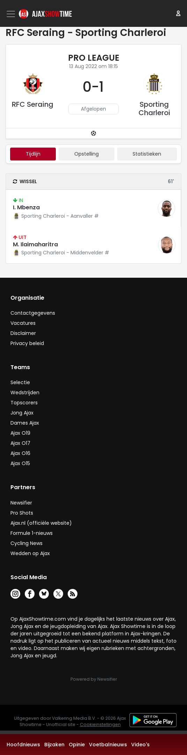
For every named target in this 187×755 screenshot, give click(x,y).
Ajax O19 (20, 432)
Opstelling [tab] (86, 153)
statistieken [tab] (147, 153)
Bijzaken (54, 744)
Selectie (20, 382)
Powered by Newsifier (93, 679)
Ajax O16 (20, 453)
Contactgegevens (32, 312)
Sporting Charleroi (154, 108)
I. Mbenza (26, 207)
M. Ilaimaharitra (35, 244)
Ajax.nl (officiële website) (41, 522)
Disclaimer (23, 333)
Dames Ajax (24, 422)
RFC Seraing (32, 104)
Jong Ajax (21, 412)
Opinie (77, 744)
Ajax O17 (20, 443)
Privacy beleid (27, 343)
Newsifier (21, 502)
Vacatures (23, 323)
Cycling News (26, 543)
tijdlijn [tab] (33, 153)
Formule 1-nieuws (31, 533)
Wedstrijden (24, 392)
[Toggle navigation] (11, 14)
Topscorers (24, 402)
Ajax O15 (20, 463)
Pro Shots (21, 512)
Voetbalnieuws (108, 744)
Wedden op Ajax (30, 553)
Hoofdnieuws (23, 744)
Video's (140, 744)
